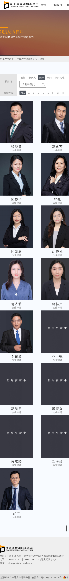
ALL (23, 93)
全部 (23, 77)
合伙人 (32, 77)
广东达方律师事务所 (27, 59)
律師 (42, 59)
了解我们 (56, 5)
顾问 (49, 77)
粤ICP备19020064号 (51, 577)
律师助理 (60, 77)
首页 (43, 5)
